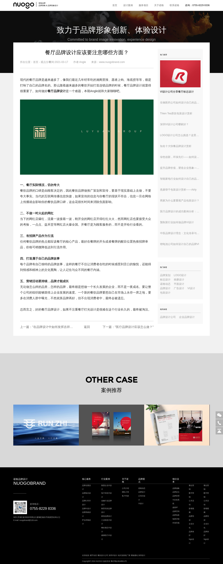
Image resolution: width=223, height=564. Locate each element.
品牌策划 (165, 275)
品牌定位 (175, 492)
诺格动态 (165, 283)
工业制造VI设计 (106, 522)
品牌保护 (191, 534)
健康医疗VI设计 (106, 537)
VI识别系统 (175, 502)
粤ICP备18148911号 (119, 561)
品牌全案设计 (86, 487)
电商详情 (175, 519)
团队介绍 (125, 492)
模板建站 (134, 555)
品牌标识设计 (86, 495)
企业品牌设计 (187, 317)
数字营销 (191, 495)
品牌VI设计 (86, 509)
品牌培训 (191, 518)
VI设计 (191, 288)
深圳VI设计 (113, 555)
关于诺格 (159, 5)
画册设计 (179, 279)
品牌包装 (175, 515)
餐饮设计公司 (103, 555)
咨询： (197, 5)
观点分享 (46, 62)
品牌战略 (175, 488)
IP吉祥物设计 (86, 522)
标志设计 (165, 279)
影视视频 (191, 510)
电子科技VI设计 (106, 495)
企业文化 (191, 526)
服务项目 (143, 5)
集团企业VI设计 (106, 487)
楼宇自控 (93, 555)
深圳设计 (141, 555)
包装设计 (165, 292)
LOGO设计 (180, 275)
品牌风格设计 (86, 514)
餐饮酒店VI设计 (106, 530)
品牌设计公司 (168, 317)
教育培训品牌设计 (106, 510)
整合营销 (191, 487)
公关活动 (191, 503)
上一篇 (46, 327)
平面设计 (179, 283)
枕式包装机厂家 (124, 555)
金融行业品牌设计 (106, 503)
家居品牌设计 (106, 516)
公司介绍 (125, 488)
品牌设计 (53, 309)
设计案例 (128, 5)
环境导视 (175, 523)
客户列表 (125, 496)
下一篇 (128, 327)
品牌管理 (175, 496)
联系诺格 (174, 5)
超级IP (175, 507)
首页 (114, 5)
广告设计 (179, 288)
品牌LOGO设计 (86, 503)
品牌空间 (175, 511)
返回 (87, 327)
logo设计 (191, 541)
